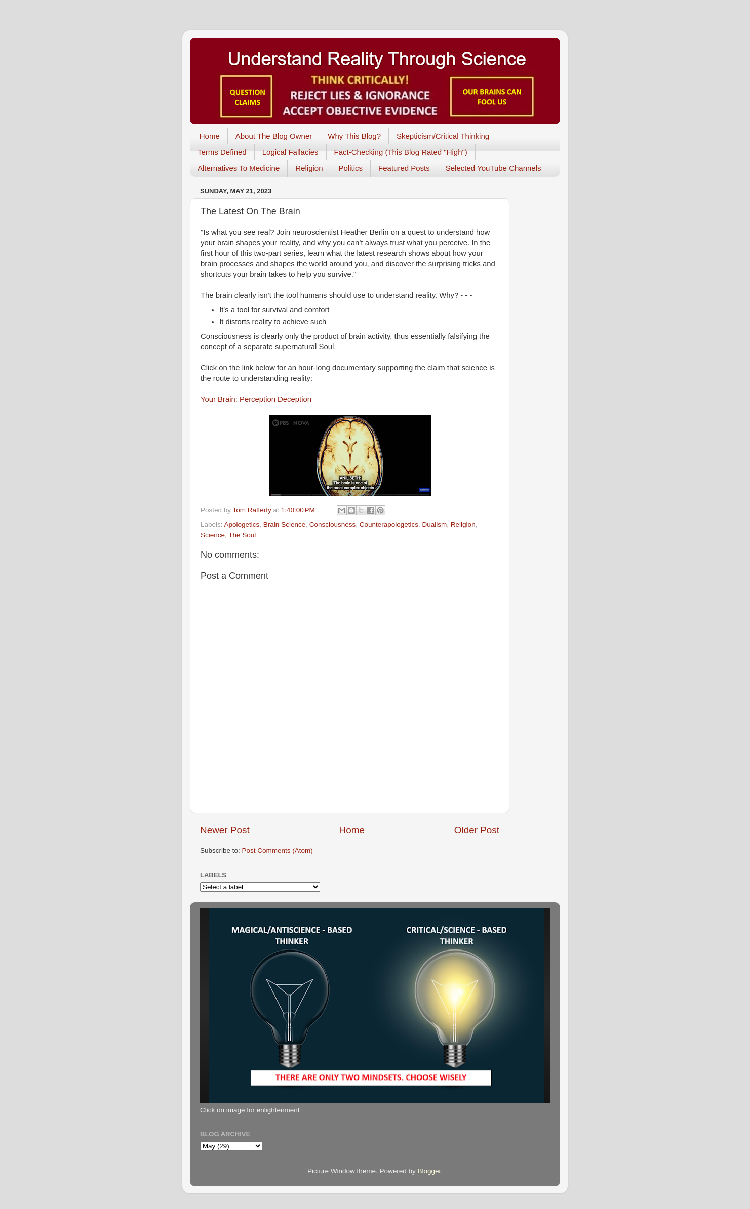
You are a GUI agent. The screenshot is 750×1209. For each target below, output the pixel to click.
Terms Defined (222, 152)
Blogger (429, 1171)
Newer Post (225, 830)
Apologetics (242, 524)
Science (213, 535)
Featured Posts (404, 168)
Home (210, 136)
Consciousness (332, 524)
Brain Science (284, 524)
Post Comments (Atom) (277, 850)
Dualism (434, 524)
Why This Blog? (354, 136)
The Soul (242, 535)
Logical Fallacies (290, 152)
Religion (309, 168)
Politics (351, 168)
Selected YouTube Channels (493, 168)
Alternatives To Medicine (239, 168)
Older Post (476, 830)
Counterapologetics (389, 524)
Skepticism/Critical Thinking (443, 136)
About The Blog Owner (273, 136)
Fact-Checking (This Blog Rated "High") (400, 152)
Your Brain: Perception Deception (256, 399)
